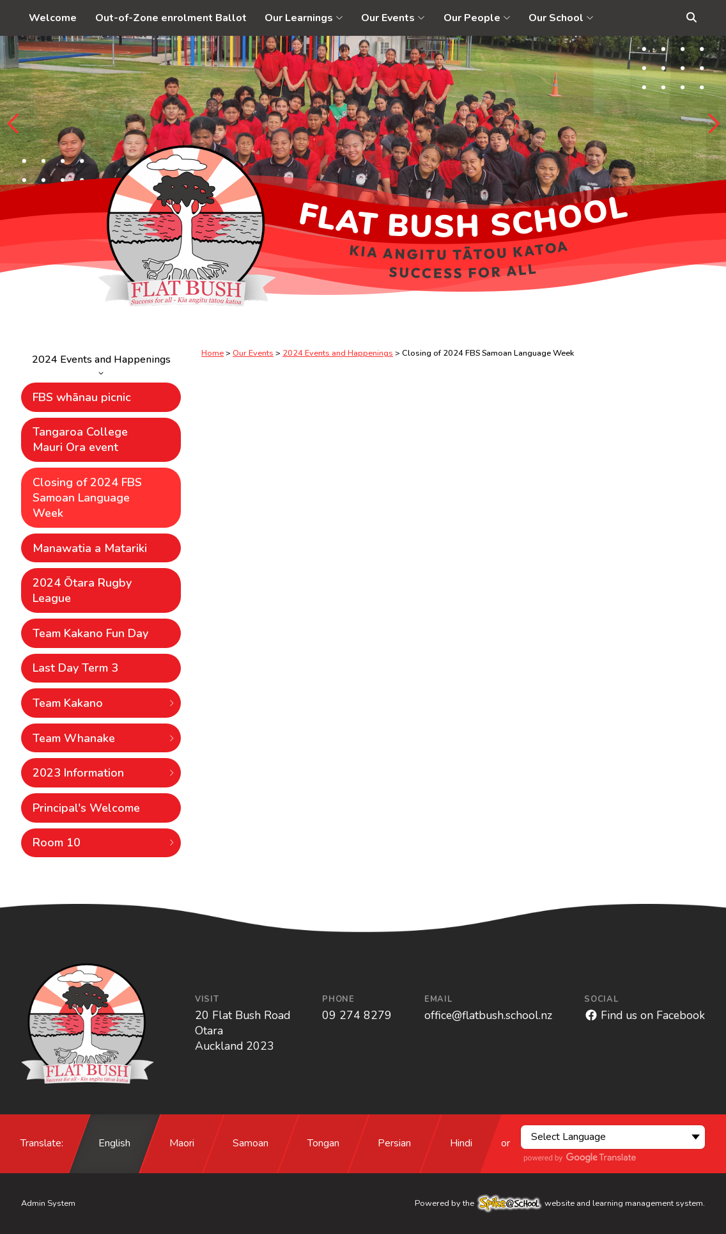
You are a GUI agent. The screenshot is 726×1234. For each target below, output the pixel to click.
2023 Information (104, 772)
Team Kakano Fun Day (90, 633)
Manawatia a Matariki (90, 548)
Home (212, 353)
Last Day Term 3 (75, 668)
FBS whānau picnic (82, 397)
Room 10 (104, 842)
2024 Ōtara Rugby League (82, 590)
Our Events (253, 353)
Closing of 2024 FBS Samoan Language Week (87, 498)
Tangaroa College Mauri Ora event (80, 439)
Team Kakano (104, 703)
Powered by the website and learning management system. (560, 1203)
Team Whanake (104, 738)
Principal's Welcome (86, 808)
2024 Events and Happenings (101, 364)
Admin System (48, 1203)
